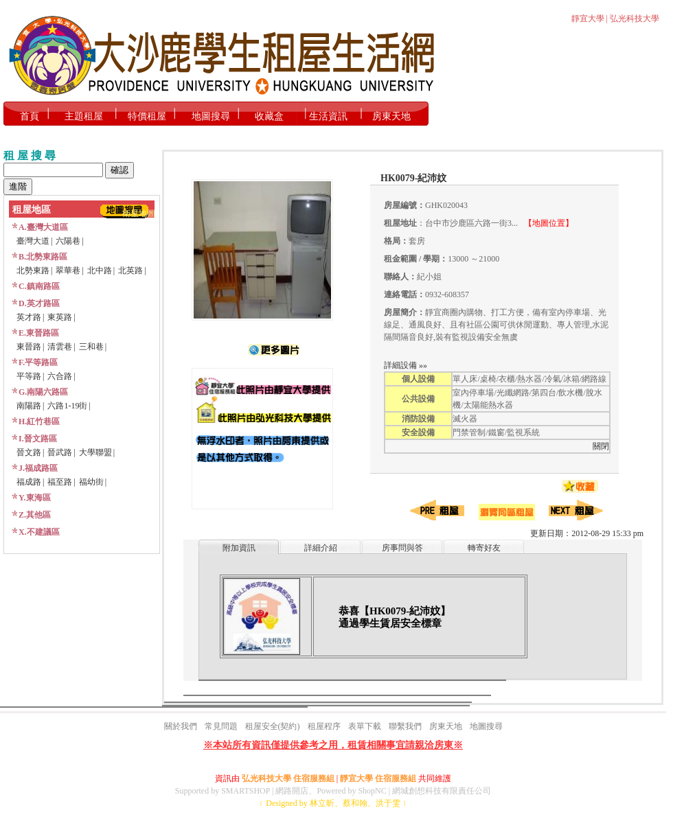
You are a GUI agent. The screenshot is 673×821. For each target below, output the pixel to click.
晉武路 (59, 452)
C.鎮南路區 (39, 286)
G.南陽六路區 (43, 392)
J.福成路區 (38, 468)
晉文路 (28, 452)
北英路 (130, 270)
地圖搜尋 (211, 116)
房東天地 (391, 116)
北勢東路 (32, 270)
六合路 (59, 376)
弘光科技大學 (634, 18)
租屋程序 (324, 726)
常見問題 (221, 726)
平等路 (28, 376)
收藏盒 (269, 116)
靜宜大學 (587, 18)
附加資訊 (239, 548)
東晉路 (28, 346)
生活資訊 (328, 116)
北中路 (99, 270)
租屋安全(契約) (272, 726)
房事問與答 (402, 548)
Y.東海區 (35, 497)
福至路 (59, 482)
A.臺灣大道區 (43, 227)
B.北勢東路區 (43, 257)
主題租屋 (84, 116)
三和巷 (91, 346)
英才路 (28, 317)
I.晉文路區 (38, 438)
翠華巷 (68, 270)
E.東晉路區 (39, 333)
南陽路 (28, 405)
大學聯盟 (95, 452)
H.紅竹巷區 (39, 421)
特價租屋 (147, 116)
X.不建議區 (39, 532)
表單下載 (364, 726)
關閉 (601, 446)
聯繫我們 (405, 726)
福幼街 (91, 482)
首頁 (29, 116)
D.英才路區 (39, 303)
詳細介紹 (320, 548)
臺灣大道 (32, 241)
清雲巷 (59, 346)
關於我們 (180, 726)
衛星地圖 (138, 213)
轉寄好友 (484, 548)
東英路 (59, 317)
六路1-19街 (67, 405)
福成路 (28, 482)
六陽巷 (68, 241)
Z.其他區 (35, 515)
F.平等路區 (38, 362)
